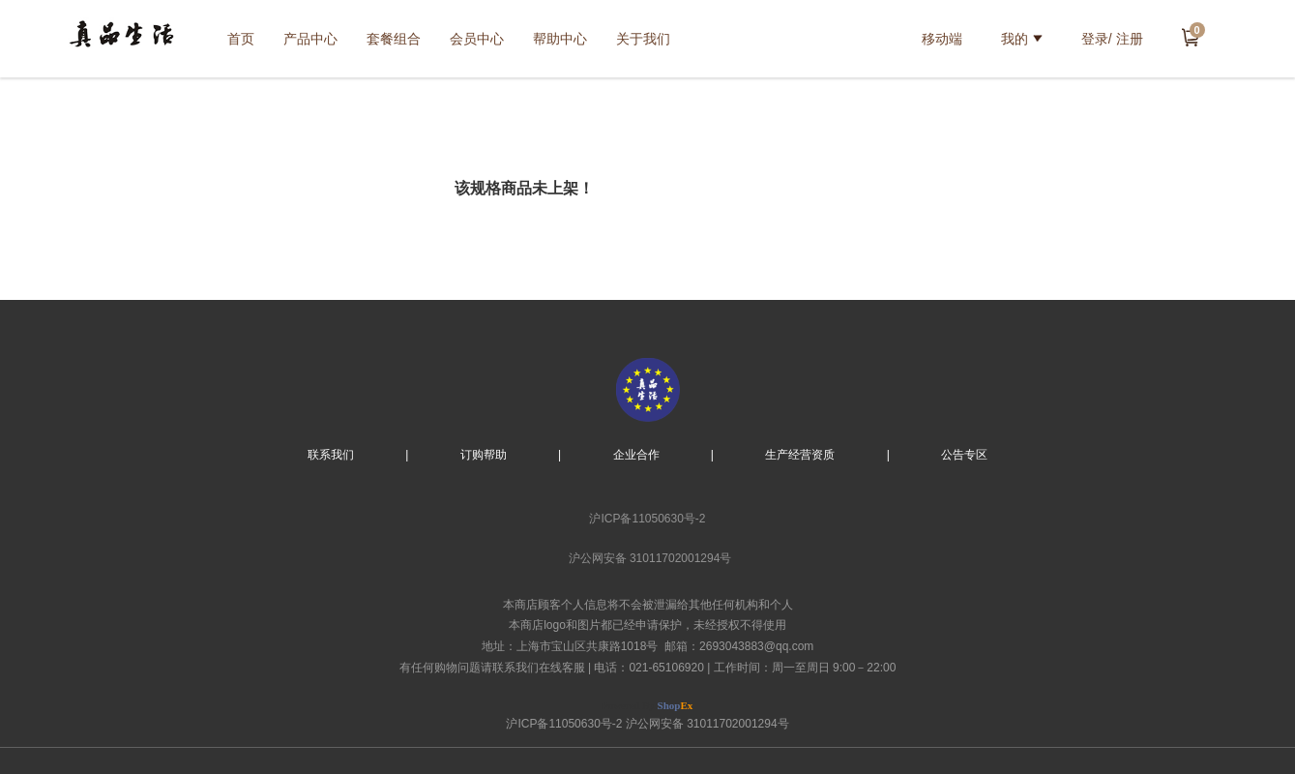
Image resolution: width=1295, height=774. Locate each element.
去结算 (1190, 36)
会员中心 (477, 38)
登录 (1094, 38)
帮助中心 (560, 38)
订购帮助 (483, 454)
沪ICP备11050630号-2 (647, 518)
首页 (240, 38)
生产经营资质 (800, 454)
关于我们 (643, 38)
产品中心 (310, 38)
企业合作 (636, 454)
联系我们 (331, 454)
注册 (1129, 38)
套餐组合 (394, 38)
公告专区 (964, 454)
